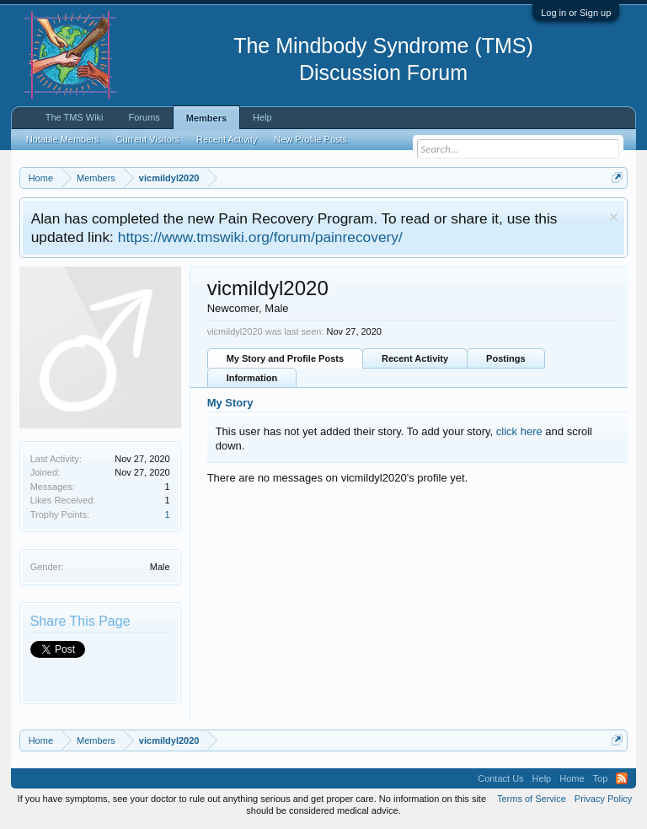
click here (519, 431)
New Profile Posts (310, 139)
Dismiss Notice (613, 217)
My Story (230, 402)
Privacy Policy (603, 799)
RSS (622, 778)
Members (206, 118)
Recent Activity (415, 358)
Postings (505, 358)
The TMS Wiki (74, 117)
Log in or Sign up (576, 13)
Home (571, 778)
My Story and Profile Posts (285, 358)
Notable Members (62, 139)
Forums (144, 117)
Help (262, 117)
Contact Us (500, 778)
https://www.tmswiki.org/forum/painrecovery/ (260, 237)
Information (252, 378)
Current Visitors (148, 139)
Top (600, 778)
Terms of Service (531, 799)
